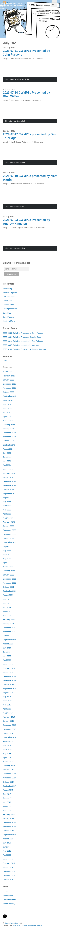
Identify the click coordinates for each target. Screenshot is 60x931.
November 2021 (9, 583)
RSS (6, 2)
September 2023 (9, 494)
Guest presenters (10, 309)
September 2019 (9, 689)
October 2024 (8, 441)
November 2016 (9, 827)
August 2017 (8, 790)
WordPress (16, 926)
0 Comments (38, 58)
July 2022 (7, 550)
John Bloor (7, 313)
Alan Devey (7, 289)
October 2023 (8, 489)
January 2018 (8, 770)
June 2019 (7, 701)
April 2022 (7, 563)
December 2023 (9, 481)
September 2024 (9, 445)
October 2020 (8, 636)
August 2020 (8, 644)
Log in (5, 891)
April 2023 (7, 514)
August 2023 (8, 498)
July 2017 (7, 794)
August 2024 (8, 449)
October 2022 (8, 538)
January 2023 (8, 526)
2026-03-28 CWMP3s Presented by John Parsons (23, 333)
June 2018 (7, 749)
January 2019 (8, 721)
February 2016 (9, 863)
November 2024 (9, 437)
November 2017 (9, 778)
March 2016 (8, 859)
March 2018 (8, 762)
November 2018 (9, 729)
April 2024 (7, 465)
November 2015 (9, 875)
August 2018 (8, 741)
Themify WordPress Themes (32, 926)
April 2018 (7, 758)
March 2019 (8, 713)
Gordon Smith (8, 305)
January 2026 (8, 380)
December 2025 (9, 384)
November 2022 (9, 534)
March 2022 (8, 567)
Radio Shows (26, 58)
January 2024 (8, 477)
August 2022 (8, 546)
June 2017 (7, 798)
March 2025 (8, 421)
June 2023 (7, 506)
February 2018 (9, 766)
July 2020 (7, 648)
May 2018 (7, 754)
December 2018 (9, 725)
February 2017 (9, 814)
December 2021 (9, 579)
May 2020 (7, 656)
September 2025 (9, 396)
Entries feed (8, 895)
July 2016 (7, 843)
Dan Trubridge (16, 142)
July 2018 (7, 745)
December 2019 (9, 676)
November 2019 (9, 680)
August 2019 (8, 693)
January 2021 (8, 624)
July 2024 (7, 453)
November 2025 (9, 388)
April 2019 (7, 709)
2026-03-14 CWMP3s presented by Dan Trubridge (23, 341)
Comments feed (9, 899)
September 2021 (9, 591)
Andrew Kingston (16, 228)
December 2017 (9, 774)
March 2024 (8, 469)
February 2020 (9, 668)
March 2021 (8, 615)
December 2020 (9, 628)
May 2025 (7, 412)
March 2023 (8, 518)
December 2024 (9, 433)
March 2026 (8, 372)
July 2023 (7, 502)
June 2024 (7, 457)
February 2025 (9, 425)
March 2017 (8, 810)
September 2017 (9, 786)
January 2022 (8, 575)
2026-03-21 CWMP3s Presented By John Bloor (22, 337)
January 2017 (8, 818)
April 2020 (7, 660)
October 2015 (8, 879)
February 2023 (9, 522)
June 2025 (7, 408)
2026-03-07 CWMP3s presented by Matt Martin (22, 345)
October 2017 (8, 782)
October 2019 (8, 684)
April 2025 (7, 416)
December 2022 (9, 530)
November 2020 (9, 632)
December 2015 (9, 871)
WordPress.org (9, 903)
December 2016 (9, 823)
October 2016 (8, 831)
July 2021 (7, 599)
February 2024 (9, 473)
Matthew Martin (16, 184)
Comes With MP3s (11, 923)
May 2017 (7, 802)
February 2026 (9, 376)
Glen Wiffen (15, 100)
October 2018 (8, 733)
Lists (5, 360)
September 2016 (9, 835)
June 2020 (7, 652)
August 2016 (8, 839)
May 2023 (7, 510)
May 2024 (7, 461)
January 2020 (8, 672)
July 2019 (7, 697)
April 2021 (7, 611)
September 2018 (9, 737)
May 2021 (7, 607)
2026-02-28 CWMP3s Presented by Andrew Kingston (24, 349)
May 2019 (7, 705)
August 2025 (8, 400)
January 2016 (8, 867)
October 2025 (8, 392)
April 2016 (7, 855)
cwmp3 (5, 58)
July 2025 (7, 404)
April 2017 (7, 806)
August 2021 (8, 595)
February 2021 (9, 619)
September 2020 (9, 640)
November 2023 (9, 485)
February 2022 (9, 571)
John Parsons (16, 58)
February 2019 (9, 717)
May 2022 (7, 559)
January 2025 (8, 429)
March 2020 (8, 664)
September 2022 (9, 542)
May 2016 (7, 851)
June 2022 (7, 555)
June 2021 (7, 603)
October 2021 (8, 587)
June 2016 (7, 847)
